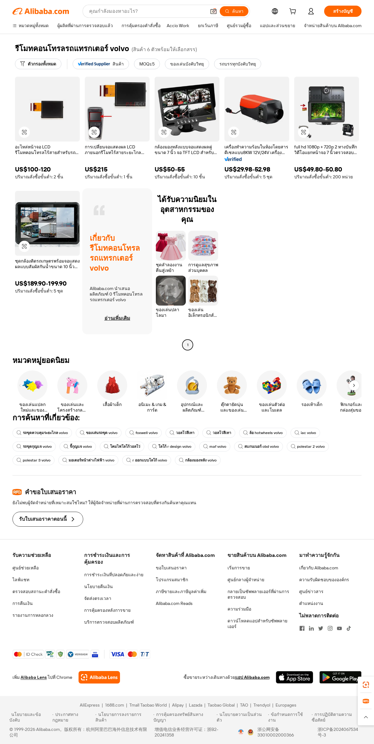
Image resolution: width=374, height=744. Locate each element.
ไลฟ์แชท (20, 579)
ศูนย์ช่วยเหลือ (25, 567)
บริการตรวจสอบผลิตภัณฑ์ (109, 622)
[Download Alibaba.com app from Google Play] (340, 677)
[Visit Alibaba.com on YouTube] (339, 628)
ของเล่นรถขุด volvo (98, 432)
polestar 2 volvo (308, 446)
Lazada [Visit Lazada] (195, 705)
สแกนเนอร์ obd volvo (258, 446)
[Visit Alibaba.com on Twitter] (321, 628)
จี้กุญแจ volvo (78, 446)
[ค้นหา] (234, 11)
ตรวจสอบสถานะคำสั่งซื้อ (36, 591)
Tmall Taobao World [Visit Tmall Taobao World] (148, 705)
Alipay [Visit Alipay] (178, 705)
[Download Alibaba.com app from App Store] (294, 677)
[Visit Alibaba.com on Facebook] (302, 628)
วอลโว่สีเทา (182, 432)
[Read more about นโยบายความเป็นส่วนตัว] (241, 717)
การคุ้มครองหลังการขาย (107, 610)
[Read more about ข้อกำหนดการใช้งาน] (289, 717)
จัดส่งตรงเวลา (97, 598)
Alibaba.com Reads (174, 603)
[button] (213, 11)
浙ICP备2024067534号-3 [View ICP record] (338, 732)
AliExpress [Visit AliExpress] (90, 705)
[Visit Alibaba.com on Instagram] (330, 628)
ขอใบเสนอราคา (171, 567)
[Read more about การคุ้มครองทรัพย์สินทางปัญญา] (184, 717)
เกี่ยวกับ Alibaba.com (318, 567)
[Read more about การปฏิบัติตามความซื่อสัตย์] (338, 717)
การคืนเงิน (22, 603)
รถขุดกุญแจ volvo (34, 446)
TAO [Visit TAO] (244, 705)
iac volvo (305, 432)
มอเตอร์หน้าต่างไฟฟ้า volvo (88, 460)
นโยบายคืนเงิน (98, 586)
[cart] (294, 12)
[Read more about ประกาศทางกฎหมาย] (72, 717)
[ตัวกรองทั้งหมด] (38, 64)
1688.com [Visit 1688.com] (114, 705)
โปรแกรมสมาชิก (172, 579)
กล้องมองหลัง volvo (198, 460)
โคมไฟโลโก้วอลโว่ (122, 446)
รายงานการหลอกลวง (32, 615)
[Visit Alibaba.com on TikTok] (349, 628)
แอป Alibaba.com (252, 677)
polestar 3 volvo (33, 460)
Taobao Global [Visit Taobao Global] (221, 705)
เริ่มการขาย (239, 567)
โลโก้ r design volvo (171, 446)
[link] (366, 685)
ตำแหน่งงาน (311, 603)
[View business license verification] (241, 732)
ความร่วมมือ (239, 608)
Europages (286, 705)
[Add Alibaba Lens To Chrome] (99, 677)
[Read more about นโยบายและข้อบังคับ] (29, 717)
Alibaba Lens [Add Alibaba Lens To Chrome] (34, 677)
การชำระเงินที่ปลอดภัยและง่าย (113, 574)
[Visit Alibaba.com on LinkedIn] (311, 628)
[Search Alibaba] (147, 11)
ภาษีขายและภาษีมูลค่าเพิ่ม (181, 591)
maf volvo (214, 446)
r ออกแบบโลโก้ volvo (146, 460)
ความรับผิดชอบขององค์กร (324, 579)
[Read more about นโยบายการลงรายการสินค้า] (123, 717)
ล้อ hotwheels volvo (263, 432)
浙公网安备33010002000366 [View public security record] (275, 732)
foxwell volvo (143, 432)
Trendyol (261, 705)
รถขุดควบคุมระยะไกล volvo (42, 432)
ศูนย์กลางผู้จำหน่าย (246, 579)
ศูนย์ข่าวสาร (311, 591)
